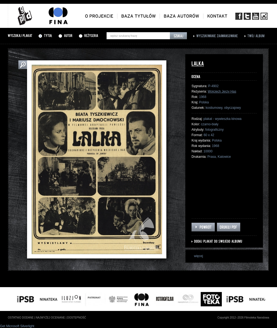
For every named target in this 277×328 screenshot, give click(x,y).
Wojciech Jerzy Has (222, 91)
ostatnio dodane (21, 317)
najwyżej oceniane (50, 317)
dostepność (76, 317)
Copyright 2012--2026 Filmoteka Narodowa (243, 317)
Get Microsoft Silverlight (17, 326)
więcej (198, 256)
